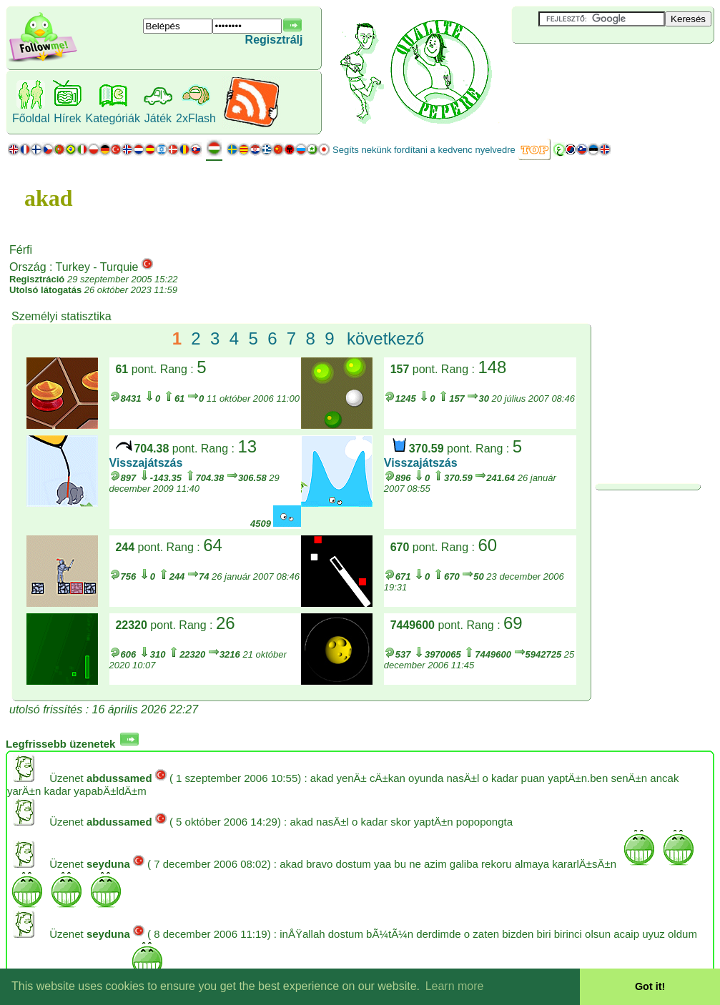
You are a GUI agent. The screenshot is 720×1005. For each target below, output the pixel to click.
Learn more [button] (454, 986)
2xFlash (196, 118)
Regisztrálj (274, 40)
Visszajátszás (146, 463)
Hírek (67, 118)
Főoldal (30, 118)
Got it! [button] (650, 986)
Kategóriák (112, 118)
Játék (158, 118)
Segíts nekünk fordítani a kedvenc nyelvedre (424, 149)
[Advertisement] (597, 67)
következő (385, 338)
